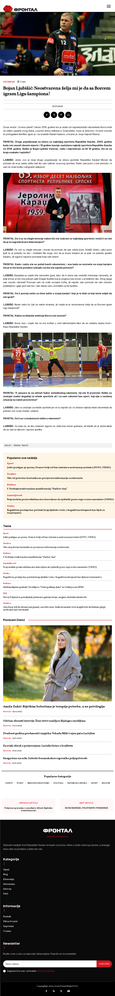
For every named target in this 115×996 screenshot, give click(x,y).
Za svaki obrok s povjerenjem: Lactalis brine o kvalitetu (38, 746)
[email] (50, 963)
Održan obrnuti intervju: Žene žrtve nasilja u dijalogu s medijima (44, 721)
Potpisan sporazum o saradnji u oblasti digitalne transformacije (28, 809)
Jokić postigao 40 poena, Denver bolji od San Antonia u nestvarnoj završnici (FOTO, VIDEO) (59, 467)
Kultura (11, 485)
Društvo (11, 474)
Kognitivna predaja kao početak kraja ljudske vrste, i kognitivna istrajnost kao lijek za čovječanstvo (56, 512)
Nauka (10, 506)
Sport (10, 463)
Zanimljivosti (14, 495)
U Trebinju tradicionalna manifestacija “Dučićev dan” (37, 489)
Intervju (9, 82)
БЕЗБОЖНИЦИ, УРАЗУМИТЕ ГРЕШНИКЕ (86, 808)
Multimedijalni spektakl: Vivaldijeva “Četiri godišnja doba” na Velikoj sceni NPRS (43, 587)
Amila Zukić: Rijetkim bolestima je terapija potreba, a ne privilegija (54, 706)
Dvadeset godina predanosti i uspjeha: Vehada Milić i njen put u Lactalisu (49, 733)
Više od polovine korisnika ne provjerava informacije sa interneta (45, 478)
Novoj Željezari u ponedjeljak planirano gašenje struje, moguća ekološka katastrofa (45, 597)
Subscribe (104, 964)
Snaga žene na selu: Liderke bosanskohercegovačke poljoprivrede (45, 758)
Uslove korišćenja (45, 971)
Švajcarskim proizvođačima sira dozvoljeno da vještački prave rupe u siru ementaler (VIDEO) (60, 499)
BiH (5, 594)
